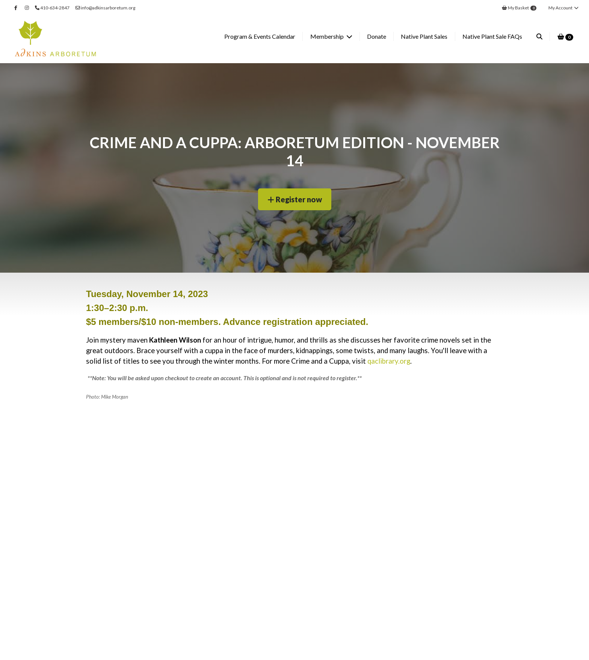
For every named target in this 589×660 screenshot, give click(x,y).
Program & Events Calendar (259, 36)
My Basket (518, 8)
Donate (376, 36)
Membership (327, 36)
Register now (294, 199)
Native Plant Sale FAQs (492, 36)
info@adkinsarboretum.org (105, 8)
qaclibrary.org (388, 361)
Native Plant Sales (424, 36)
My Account (563, 8)
